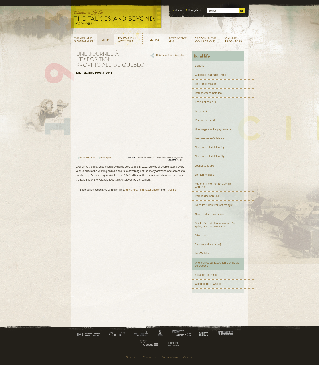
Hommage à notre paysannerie (213, 129)
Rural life (171, 189)
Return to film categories (170, 55)
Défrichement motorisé (208, 93)
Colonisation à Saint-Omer (210, 74)
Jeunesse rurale (204, 165)
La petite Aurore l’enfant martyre (214, 205)
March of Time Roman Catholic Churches (213, 185)
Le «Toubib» (202, 253)
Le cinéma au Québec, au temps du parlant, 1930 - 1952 (116, 15)
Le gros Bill (201, 111)
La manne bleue (204, 174)
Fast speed (106, 157)
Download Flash (88, 157)
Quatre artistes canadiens (210, 214)
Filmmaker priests (149, 189)
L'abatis (199, 65)
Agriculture (130, 189)
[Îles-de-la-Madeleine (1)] (209, 147)
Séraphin (200, 235)
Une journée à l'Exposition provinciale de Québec (217, 264)
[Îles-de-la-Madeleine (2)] (209, 156)
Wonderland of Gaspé (208, 283)
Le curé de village (205, 83)
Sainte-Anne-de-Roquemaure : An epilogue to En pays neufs (215, 225)
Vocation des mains (206, 274)
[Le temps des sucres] (208, 244)
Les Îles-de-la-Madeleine (209, 138)
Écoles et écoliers (205, 102)
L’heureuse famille (205, 120)
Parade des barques (207, 196)
